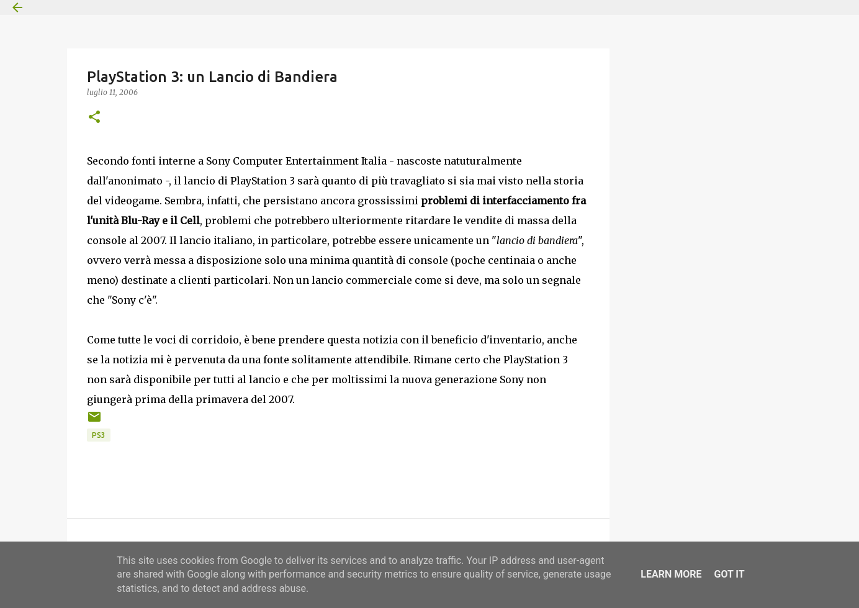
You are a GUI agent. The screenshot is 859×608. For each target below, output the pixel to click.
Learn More (671, 574)
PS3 (99, 435)
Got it (729, 574)
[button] (94, 117)
